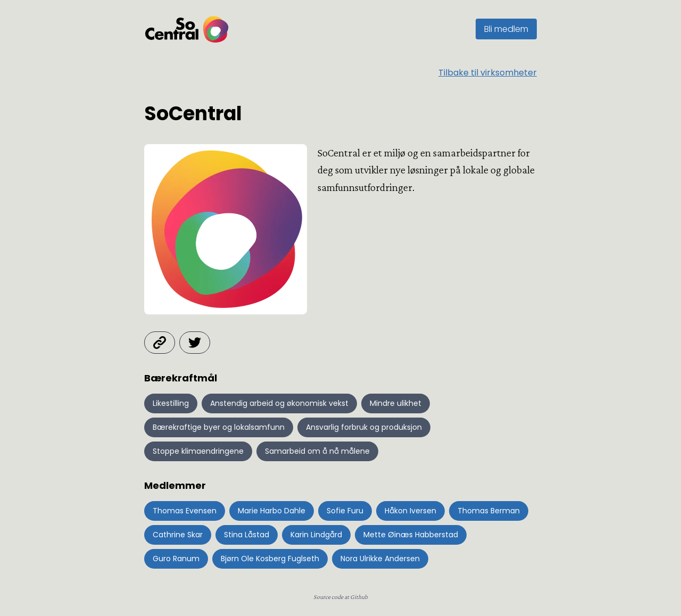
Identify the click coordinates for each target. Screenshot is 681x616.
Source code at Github (340, 597)
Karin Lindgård (316, 534)
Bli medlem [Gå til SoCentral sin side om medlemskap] (506, 29)
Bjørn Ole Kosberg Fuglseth (270, 558)
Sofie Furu (345, 510)
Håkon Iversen (410, 510)
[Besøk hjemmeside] (159, 342)
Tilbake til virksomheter (487, 72)
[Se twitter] (194, 342)
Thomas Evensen (185, 510)
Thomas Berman (489, 510)
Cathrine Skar (178, 534)
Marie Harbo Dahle (271, 510)
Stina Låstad (246, 534)
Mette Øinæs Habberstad (410, 534)
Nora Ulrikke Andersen (380, 558)
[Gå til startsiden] (186, 29)
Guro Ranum (176, 558)
